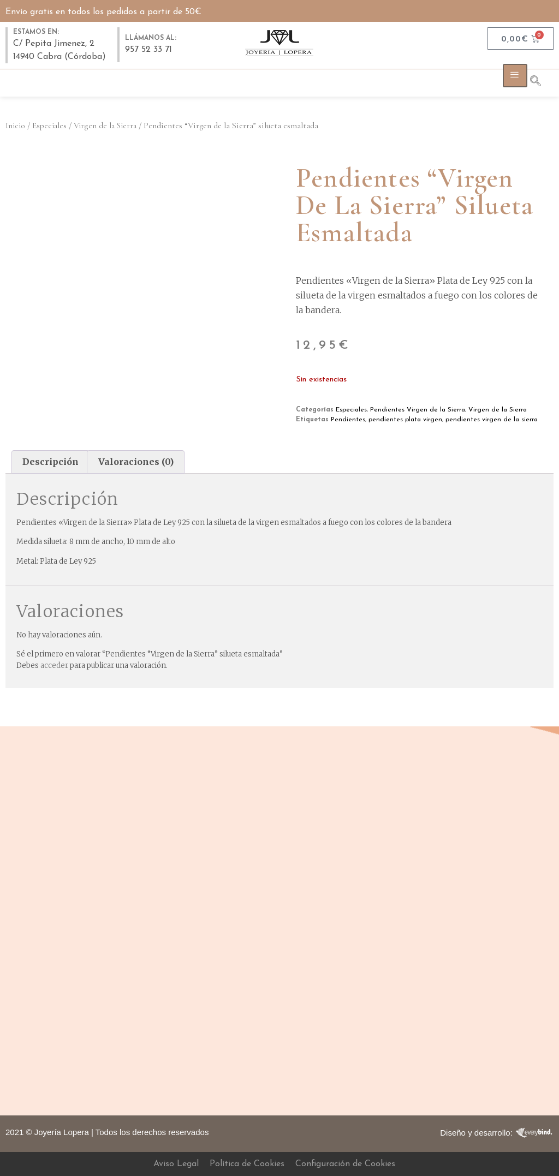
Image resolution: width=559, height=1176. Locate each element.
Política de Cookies (247, 1164)
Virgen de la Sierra (105, 125)
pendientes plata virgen (405, 419)
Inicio (15, 125)
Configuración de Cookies (345, 1164)
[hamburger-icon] (515, 75)
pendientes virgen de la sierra (491, 419)
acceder (54, 665)
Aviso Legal (176, 1164)
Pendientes (348, 419)
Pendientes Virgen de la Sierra (417, 410)
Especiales (49, 125)
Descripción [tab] (50, 461)
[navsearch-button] (541, 83)
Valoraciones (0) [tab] (136, 461)
